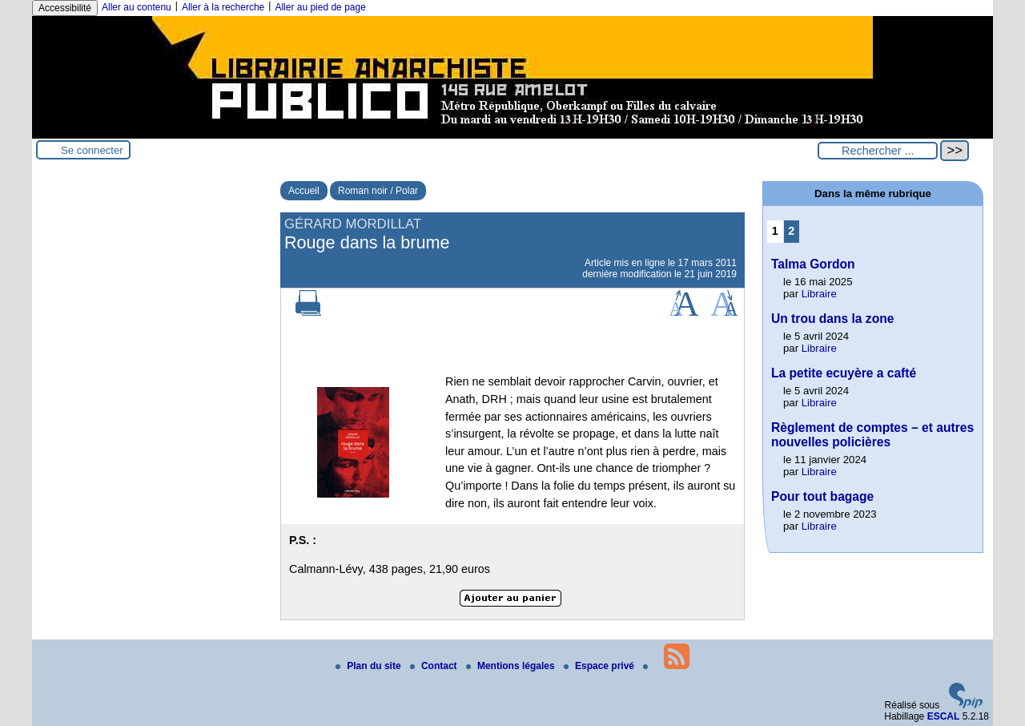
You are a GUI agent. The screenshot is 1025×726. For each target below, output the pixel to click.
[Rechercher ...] (878, 150)
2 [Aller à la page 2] (791, 230)
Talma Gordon (813, 264)
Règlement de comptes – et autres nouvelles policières (872, 435)
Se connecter (92, 150)
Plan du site (370, 666)
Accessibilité (64, 8)
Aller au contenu (136, 7)
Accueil (304, 190)
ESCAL (943, 716)
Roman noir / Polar (378, 190)
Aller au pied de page (320, 7)
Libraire (819, 294)
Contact (435, 666)
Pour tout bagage (822, 496)
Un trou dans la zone (832, 318)
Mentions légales (511, 666)
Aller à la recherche (223, 7)
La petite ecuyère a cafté (843, 373)
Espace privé (600, 666)
